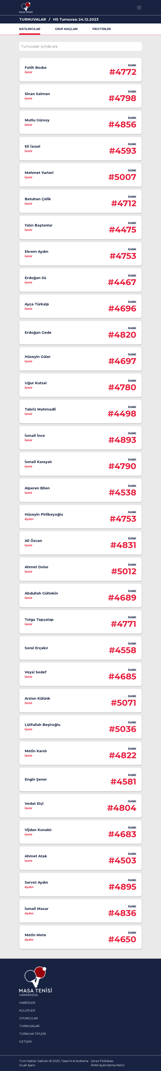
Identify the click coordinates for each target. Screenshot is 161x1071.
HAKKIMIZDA (28, 995)
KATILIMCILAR (29, 29)
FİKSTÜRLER (101, 29)
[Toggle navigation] (139, 7)
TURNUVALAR (32, 19)
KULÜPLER (27, 1010)
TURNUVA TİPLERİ (32, 1034)
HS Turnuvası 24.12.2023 (75, 19)
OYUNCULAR (28, 1018)
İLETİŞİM (25, 1041)
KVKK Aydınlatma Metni (107, 1065)
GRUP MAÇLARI (66, 29)
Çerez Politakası (102, 1061)
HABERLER (27, 1002)
